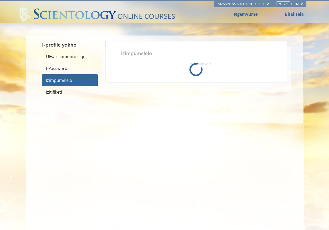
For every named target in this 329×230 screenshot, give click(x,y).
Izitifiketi (54, 92)
